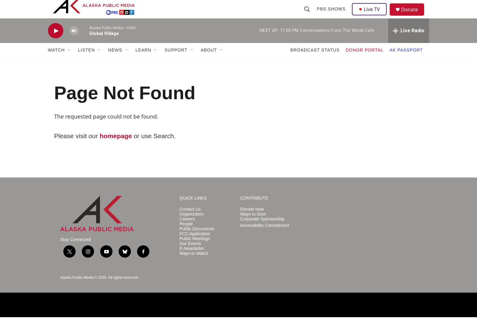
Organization (191, 228)
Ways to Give (253, 228)
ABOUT (209, 63)
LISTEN (86, 63)
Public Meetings (194, 252)
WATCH (56, 63)
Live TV (371, 16)
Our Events (190, 257)
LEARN (144, 63)
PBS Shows (331, 16)
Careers (187, 233)
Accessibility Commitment (264, 239)
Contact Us (190, 223)
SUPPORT (175, 63)
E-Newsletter (191, 262)
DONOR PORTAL (365, 63)
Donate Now (252, 223)
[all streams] (408, 44)
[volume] (74, 45)
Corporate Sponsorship (262, 233)
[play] (56, 44)
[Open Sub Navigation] (69, 63)
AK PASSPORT (406, 63)
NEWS (115, 63)
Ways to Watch (193, 267)
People (186, 238)
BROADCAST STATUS (315, 63)
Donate (413, 17)
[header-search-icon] (307, 16)
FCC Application (194, 247)
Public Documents (196, 242)
